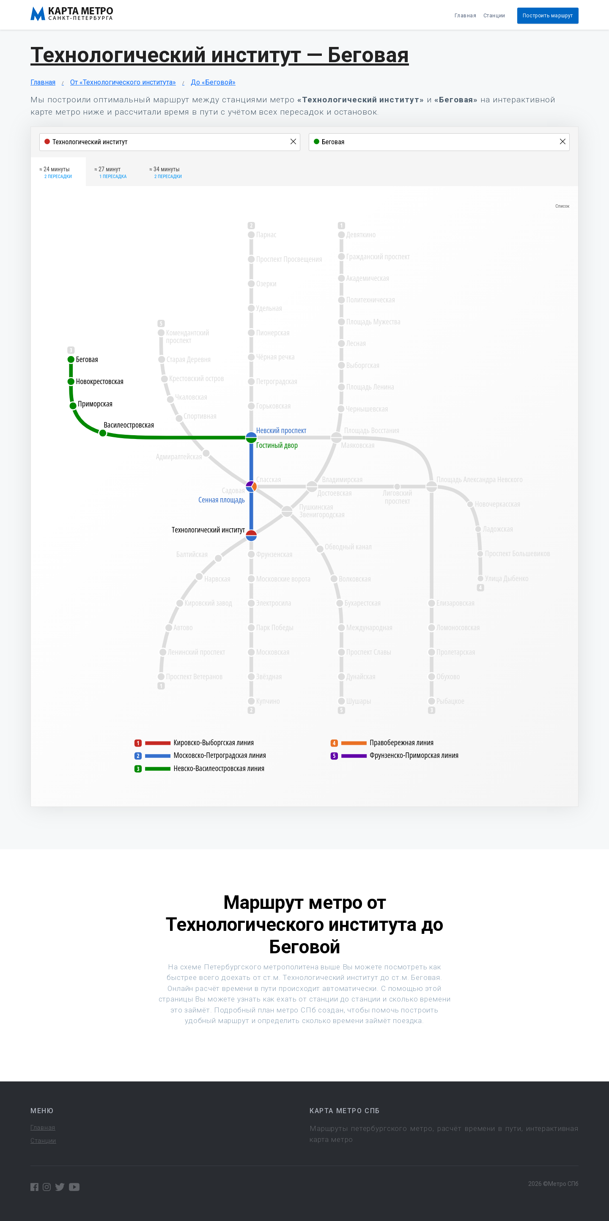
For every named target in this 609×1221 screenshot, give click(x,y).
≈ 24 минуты (55, 173)
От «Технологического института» (123, 82)
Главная (465, 16)
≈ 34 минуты (165, 173)
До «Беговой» (213, 82)
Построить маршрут (548, 16)
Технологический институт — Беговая (219, 55)
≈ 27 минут (110, 173)
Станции (494, 16)
